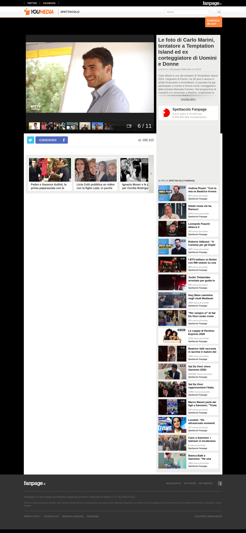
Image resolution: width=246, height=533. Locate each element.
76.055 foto (195, 113)
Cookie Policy (51, 516)
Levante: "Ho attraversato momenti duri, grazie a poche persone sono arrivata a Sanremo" (202, 421)
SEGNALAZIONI (173, 483)
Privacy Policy (32, 516)
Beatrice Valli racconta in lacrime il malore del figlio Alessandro (202, 350)
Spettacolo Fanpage (190, 109)
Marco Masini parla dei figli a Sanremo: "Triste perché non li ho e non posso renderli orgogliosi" (202, 404)
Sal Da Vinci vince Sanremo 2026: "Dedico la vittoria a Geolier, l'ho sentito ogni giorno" (200, 368)
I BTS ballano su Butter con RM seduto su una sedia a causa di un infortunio (202, 261)
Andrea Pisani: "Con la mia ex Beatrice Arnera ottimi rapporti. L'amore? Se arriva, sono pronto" (202, 190)
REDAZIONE (92, 516)
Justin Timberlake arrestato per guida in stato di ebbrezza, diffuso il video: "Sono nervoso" (202, 279)
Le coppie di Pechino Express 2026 (201, 332)
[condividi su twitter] (30, 140)
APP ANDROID (206, 483)
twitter (32, 3)
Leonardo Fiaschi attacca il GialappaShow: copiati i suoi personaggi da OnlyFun (202, 225)
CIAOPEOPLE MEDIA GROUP (208, 516)
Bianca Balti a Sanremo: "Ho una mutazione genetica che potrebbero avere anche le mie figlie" (201, 457)
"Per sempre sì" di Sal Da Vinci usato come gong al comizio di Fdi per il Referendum (202, 314)
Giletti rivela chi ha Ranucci (200, 208)
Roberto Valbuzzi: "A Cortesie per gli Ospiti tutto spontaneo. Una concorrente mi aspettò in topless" (202, 243)
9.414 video (179, 113)
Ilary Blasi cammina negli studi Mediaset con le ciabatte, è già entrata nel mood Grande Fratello (201, 297)
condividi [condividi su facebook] (47, 140)
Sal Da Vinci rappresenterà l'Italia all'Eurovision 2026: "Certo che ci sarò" (201, 386)
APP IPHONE (190, 483)
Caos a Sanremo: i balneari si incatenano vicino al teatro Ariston (202, 439)
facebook (49, 3)
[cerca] (188, 12)
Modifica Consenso (73, 516)
